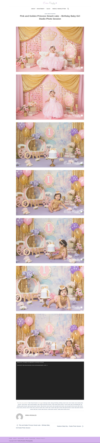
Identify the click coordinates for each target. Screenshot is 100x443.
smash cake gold (55, 407)
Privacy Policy (40, 438)
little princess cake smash (46, 406)
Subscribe (32, 438)
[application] (50, 381)
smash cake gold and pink (65, 407)
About (33, 8)
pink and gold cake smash (58, 406)
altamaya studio (46, 402)
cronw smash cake (68, 404)
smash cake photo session (77, 407)
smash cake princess (42, 409)
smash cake (48, 407)
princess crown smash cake (28, 407)
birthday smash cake (63, 402)
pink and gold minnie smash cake (72, 406)
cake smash (24, 404)
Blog (49, 8)
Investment (21, 438)
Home (10, 438)
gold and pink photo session (34, 406)
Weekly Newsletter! (59, 8)
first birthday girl (76, 404)
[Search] (68, 8)
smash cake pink (34, 409)
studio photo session (52, 409)
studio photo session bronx (64, 409)
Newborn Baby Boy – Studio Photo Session (70, 426)
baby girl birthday (54, 402)
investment (41, 8)
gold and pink (24, 406)
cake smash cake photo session (44, 404)
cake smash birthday (32, 404)
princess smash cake (40, 407)
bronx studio (71, 402)
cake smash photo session (58, 404)
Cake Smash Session (50, 13)
